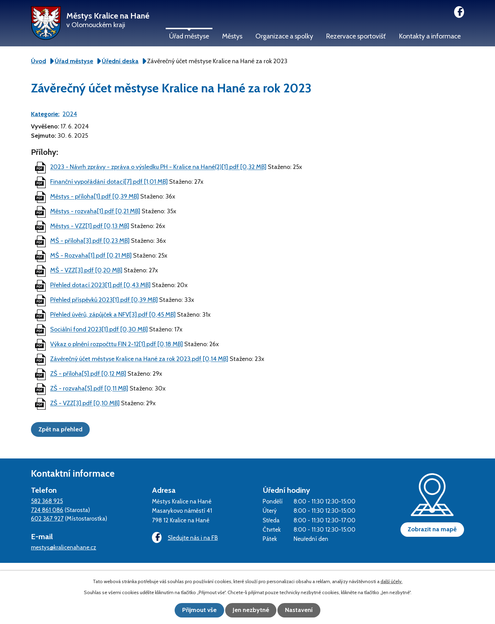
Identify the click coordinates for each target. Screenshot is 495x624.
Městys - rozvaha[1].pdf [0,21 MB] (95, 211)
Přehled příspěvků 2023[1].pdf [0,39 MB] (104, 300)
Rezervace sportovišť (356, 36)
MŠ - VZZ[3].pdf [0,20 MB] (86, 270)
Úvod (38, 61)
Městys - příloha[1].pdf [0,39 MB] (94, 197)
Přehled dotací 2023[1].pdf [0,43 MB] (100, 285)
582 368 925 (47, 500)
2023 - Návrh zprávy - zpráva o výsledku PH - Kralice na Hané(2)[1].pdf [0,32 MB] (158, 167)
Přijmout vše (196, 610)
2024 (70, 114)
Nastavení (303, 610)
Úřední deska (120, 61)
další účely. (392, 582)
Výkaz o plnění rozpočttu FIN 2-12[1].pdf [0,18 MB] (116, 344)
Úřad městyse (189, 36)
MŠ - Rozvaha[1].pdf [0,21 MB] (91, 256)
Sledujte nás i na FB (184, 537)
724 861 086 (47, 509)
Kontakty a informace (430, 36)
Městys (232, 36)
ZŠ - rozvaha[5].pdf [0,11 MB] (89, 389)
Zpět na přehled (62, 429)
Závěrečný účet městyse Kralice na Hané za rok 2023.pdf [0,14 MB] (139, 359)
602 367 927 (47, 518)
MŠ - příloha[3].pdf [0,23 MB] (90, 241)
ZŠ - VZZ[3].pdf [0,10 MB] (85, 403)
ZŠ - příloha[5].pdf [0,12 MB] (88, 374)
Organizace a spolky (284, 36)
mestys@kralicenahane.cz (63, 547)
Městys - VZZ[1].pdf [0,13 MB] (89, 226)
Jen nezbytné (251, 610)
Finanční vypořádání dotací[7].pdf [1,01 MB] (109, 182)
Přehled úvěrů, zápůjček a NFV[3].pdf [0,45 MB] (113, 315)
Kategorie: (45, 114)
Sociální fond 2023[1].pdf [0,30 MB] (99, 329)
